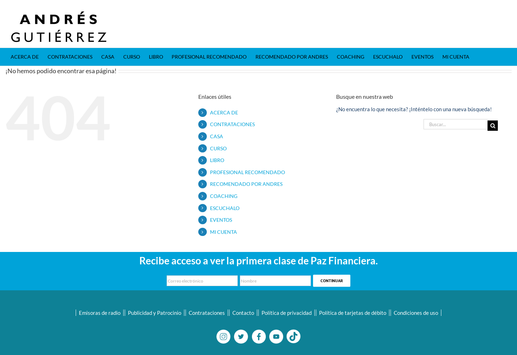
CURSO (218, 148)
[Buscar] (493, 125)
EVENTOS (221, 220)
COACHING (223, 196)
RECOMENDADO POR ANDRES (246, 184)
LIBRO (217, 160)
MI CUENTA (223, 232)
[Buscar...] (456, 124)
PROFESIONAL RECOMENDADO (247, 172)
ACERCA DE (224, 112)
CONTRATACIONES (232, 124)
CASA (216, 136)
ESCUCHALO (224, 208)
